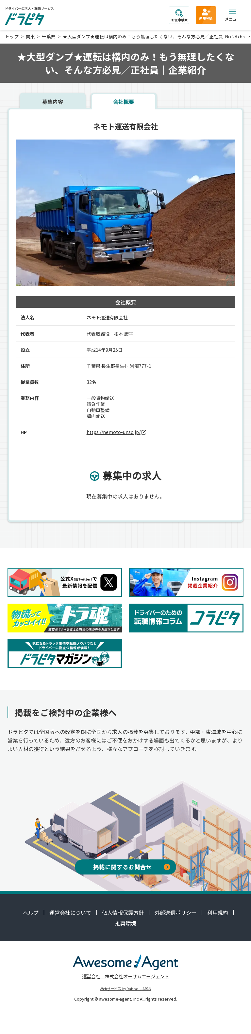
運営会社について (70, 912)
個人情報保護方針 (123, 912)
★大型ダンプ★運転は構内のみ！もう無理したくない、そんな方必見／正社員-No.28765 (154, 36)
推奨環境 (125, 923)
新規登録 (206, 14)
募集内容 (52, 101)
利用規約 (217, 912)
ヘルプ (31, 912)
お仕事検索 (179, 15)
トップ (12, 36)
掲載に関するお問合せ (131, 867)
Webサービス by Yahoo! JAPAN (125, 988)
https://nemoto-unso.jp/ (114, 432)
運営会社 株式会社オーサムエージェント (125, 976)
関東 (30, 36)
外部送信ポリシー (175, 912)
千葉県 (49, 36)
